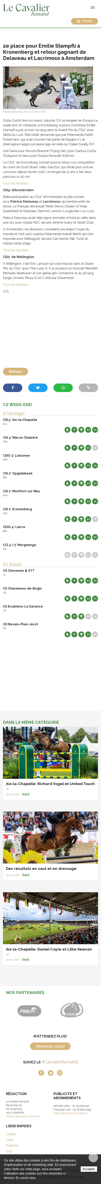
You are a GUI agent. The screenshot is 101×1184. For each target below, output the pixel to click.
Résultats (81, 430)
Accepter (89, 1169)
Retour (15, 371)
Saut (25, 794)
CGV (9, 1151)
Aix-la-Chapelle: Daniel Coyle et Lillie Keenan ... (49, 951)
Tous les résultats (16, 183)
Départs (74, 430)
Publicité (12, 1145)
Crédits (11, 1134)
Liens (10, 1140)
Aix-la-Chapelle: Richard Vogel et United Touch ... (50, 785)
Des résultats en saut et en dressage (41, 868)
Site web (67, 430)
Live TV (95, 430)
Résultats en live (88, 430)
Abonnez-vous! (50, 1046)
